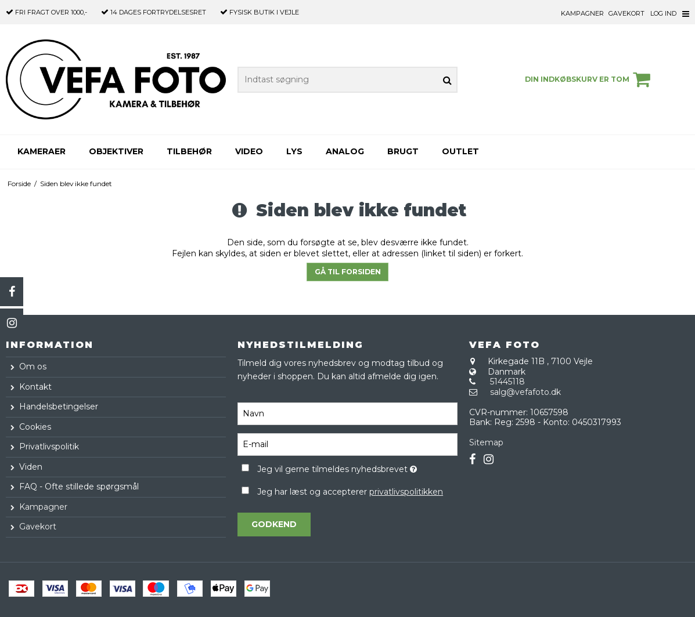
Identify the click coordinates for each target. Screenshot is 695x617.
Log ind (663, 13)
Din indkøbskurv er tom (589, 79)
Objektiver (116, 151)
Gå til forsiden (348, 271)
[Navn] (347, 413)
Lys (294, 151)
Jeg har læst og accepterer (350, 492)
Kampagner (582, 13)
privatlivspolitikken (406, 492)
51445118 (507, 381)
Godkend (274, 524)
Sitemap (486, 442)
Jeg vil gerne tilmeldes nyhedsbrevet (357, 467)
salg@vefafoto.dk (525, 392)
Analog (345, 151)
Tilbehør (189, 151)
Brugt (403, 151)
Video (249, 151)
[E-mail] (347, 443)
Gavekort (626, 13)
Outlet (460, 151)
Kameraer (41, 151)
